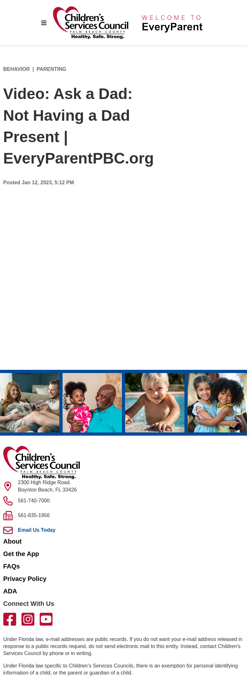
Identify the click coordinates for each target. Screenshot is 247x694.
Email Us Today (37, 530)
